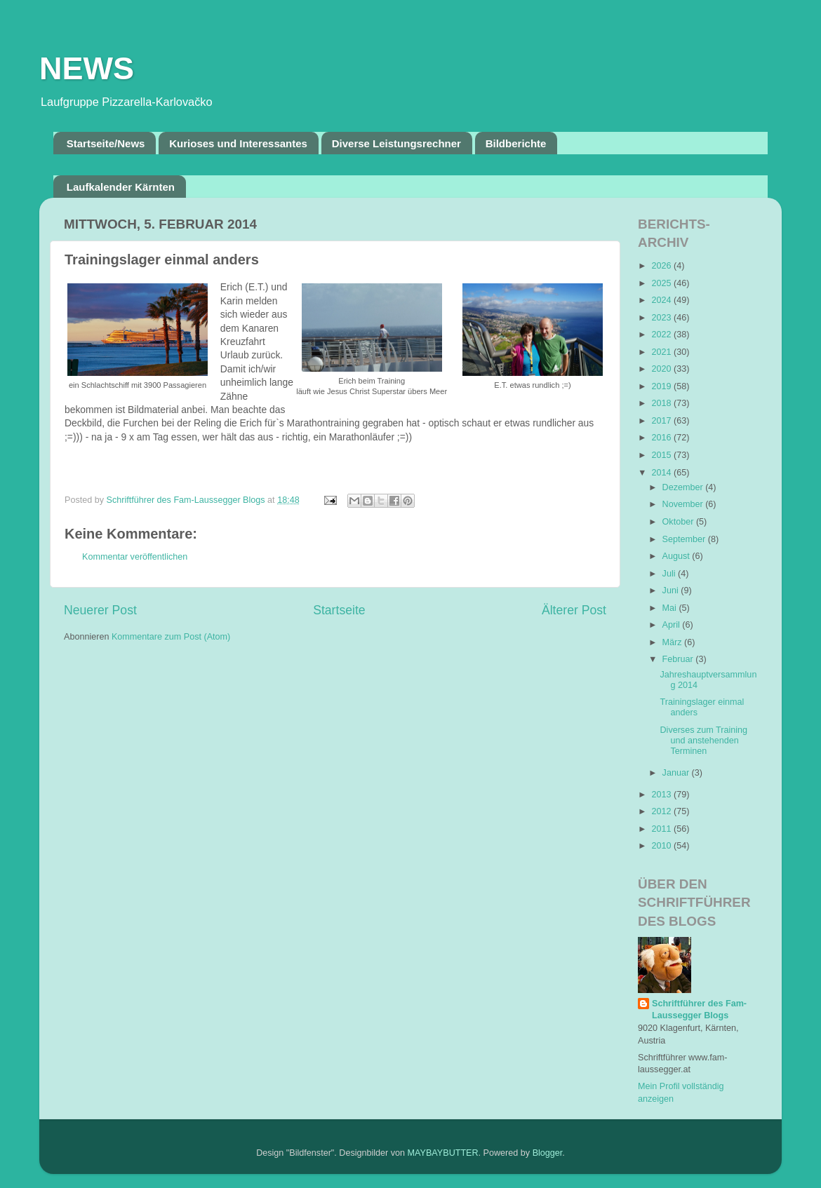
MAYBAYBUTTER (443, 1153)
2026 (662, 266)
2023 (662, 318)
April (672, 625)
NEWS (86, 68)
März (673, 642)
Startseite (339, 610)
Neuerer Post (100, 610)
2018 (662, 403)
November (684, 504)
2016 (662, 438)
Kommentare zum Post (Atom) (171, 637)
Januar (677, 773)
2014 (662, 473)
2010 (662, 846)
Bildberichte (516, 143)
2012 (662, 811)
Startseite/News (106, 143)
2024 (662, 300)
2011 (662, 829)
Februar (679, 659)
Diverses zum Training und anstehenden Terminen (703, 740)
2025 (662, 283)
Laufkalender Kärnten (121, 187)
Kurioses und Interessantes (238, 143)
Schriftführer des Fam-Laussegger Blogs (699, 1010)
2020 (662, 369)
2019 (662, 386)
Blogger (548, 1153)
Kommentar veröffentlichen (134, 557)
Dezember (684, 487)
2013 (662, 794)
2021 (662, 352)
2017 (662, 421)
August (677, 556)
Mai (670, 608)
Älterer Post (574, 610)
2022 (662, 334)
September (685, 539)
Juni (671, 590)
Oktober (679, 522)
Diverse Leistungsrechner (396, 143)
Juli (670, 574)
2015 (662, 455)
